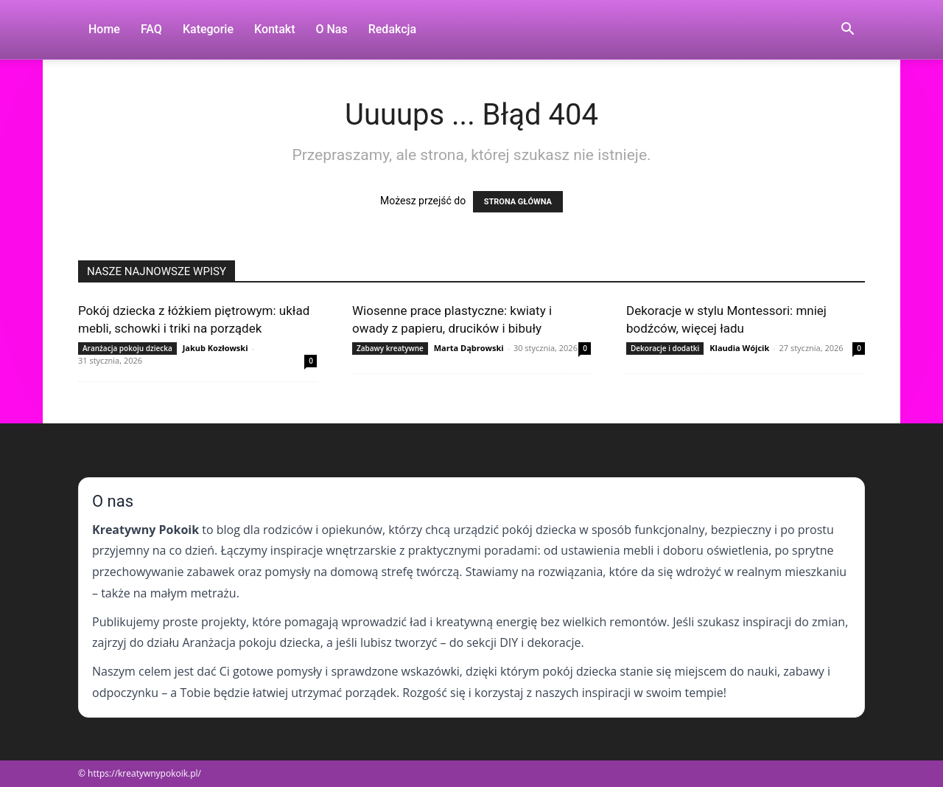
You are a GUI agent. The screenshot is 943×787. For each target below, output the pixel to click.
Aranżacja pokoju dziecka (127, 348)
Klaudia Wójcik (739, 347)
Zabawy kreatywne (390, 348)
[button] (847, 31)
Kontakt (274, 29)
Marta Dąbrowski (469, 347)
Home (104, 29)
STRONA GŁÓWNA (518, 202)
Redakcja (392, 29)
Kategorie (208, 29)
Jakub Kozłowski (215, 347)
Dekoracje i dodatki (665, 348)
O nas (332, 29)
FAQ (151, 29)
